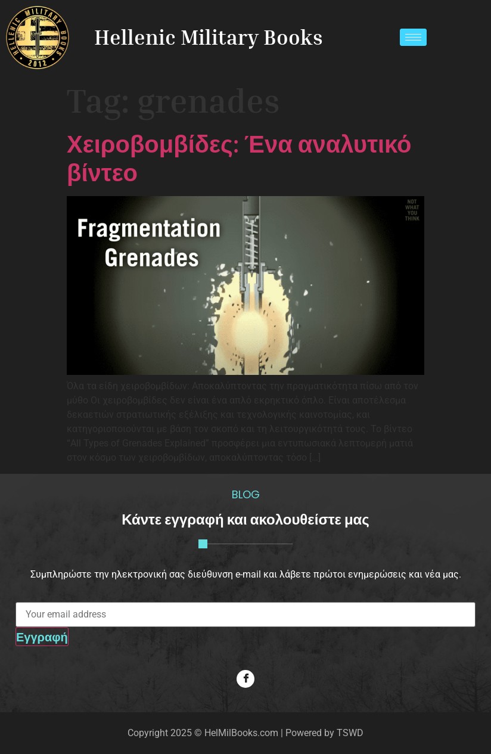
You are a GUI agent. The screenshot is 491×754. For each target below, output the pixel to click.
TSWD (350, 733)
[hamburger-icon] (413, 37)
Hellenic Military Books (208, 36)
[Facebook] (245, 679)
